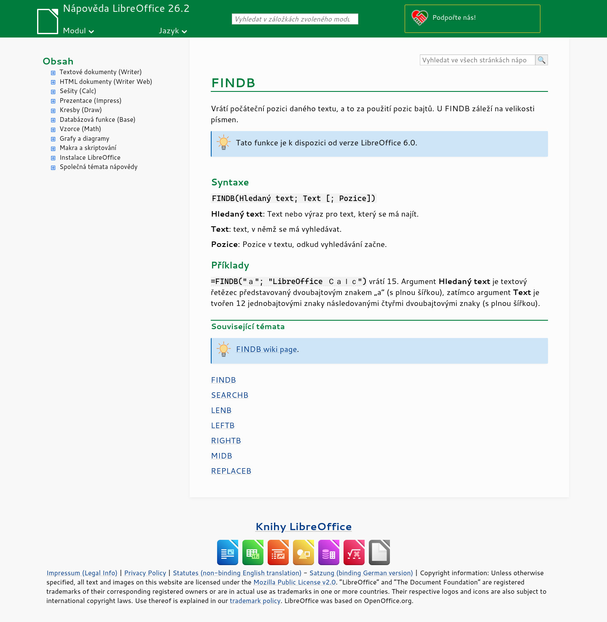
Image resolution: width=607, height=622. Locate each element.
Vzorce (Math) (80, 128)
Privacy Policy (145, 572)
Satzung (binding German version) (361, 572)
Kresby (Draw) (80, 109)
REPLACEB (231, 470)
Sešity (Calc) (78, 90)
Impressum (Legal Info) (82, 572)
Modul (74, 30)
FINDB (223, 379)
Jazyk (168, 30)
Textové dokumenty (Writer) (100, 71)
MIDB (221, 455)
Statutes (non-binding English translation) (236, 572)
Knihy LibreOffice (303, 526)
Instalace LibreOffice (90, 157)
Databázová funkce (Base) (97, 119)
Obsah (58, 60)
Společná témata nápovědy (98, 166)
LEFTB (223, 425)
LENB (221, 410)
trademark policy (255, 600)
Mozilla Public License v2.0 (294, 582)
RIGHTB (226, 440)
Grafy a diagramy (84, 138)
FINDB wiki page (266, 348)
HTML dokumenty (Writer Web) (106, 81)
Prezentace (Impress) (90, 100)
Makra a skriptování (87, 147)
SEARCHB (229, 394)
